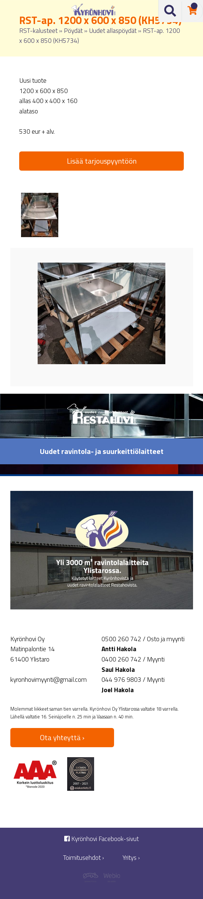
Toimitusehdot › (83, 858)
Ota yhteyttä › (62, 737)
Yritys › (131, 858)
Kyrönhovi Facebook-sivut (101, 839)
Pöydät (73, 30)
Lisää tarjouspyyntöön (102, 161)
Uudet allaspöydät (113, 30)
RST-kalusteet (38, 30)
